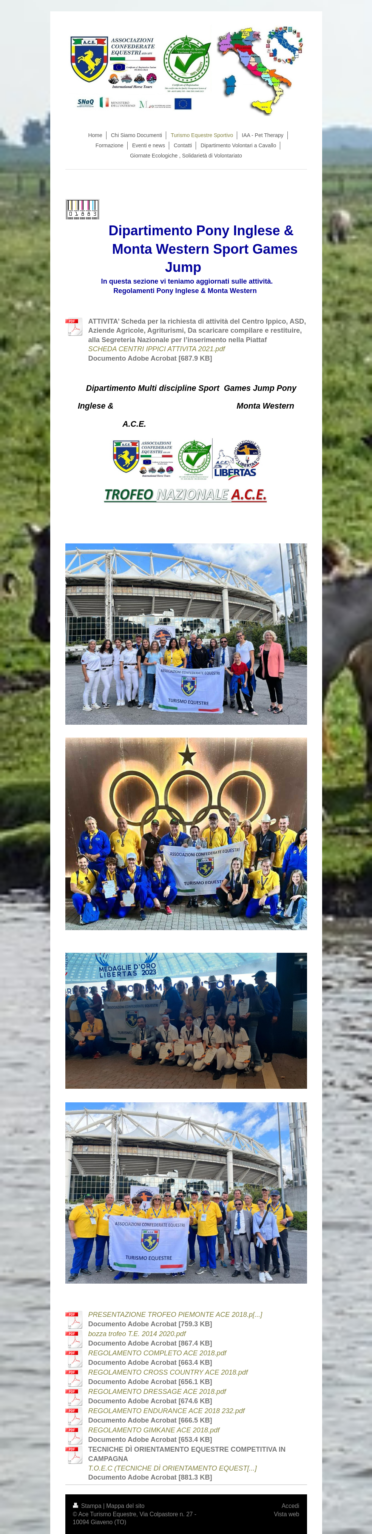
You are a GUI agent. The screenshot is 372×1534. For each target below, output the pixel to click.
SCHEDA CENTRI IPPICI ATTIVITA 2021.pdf (156, 349)
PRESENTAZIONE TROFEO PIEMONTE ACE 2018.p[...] (175, 1314)
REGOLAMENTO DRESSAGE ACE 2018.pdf (157, 1391)
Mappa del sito (125, 1506)
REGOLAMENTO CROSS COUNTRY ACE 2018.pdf (168, 1372)
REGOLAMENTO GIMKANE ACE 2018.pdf (154, 1430)
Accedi (290, 1506)
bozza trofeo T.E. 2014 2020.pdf (137, 1334)
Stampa (88, 1506)
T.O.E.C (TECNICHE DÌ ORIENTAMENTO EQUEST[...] (172, 1468)
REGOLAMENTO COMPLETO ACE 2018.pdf (157, 1353)
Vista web (286, 1514)
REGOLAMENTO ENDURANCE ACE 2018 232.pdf (166, 1411)
